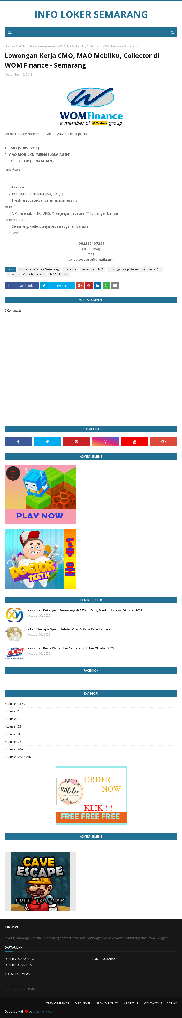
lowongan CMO (92, 269)
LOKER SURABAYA (104, 959)
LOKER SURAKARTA (18, 965)
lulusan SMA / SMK (18, 757)
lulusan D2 (13, 719)
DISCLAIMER (82, 1003)
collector (70, 269)
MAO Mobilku (25, 46)
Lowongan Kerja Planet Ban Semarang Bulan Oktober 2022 (70, 648)
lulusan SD (13, 742)
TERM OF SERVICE (57, 1003)
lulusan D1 (13, 711)
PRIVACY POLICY (107, 1003)
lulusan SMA (14, 749)
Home (9, 46)
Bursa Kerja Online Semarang (39, 269)
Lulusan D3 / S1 (16, 704)
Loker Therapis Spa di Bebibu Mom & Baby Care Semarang (71, 629)
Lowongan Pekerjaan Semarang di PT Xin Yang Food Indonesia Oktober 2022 (84, 610)
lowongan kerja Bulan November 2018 (134, 269)
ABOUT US (131, 1003)
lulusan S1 (13, 734)
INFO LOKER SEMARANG (91, 14)
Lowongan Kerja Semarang (26, 274)
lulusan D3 (13, 727)
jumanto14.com (43, 1011)
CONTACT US (153, 1003)
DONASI (172, 1003)
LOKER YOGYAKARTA (19, 959)
